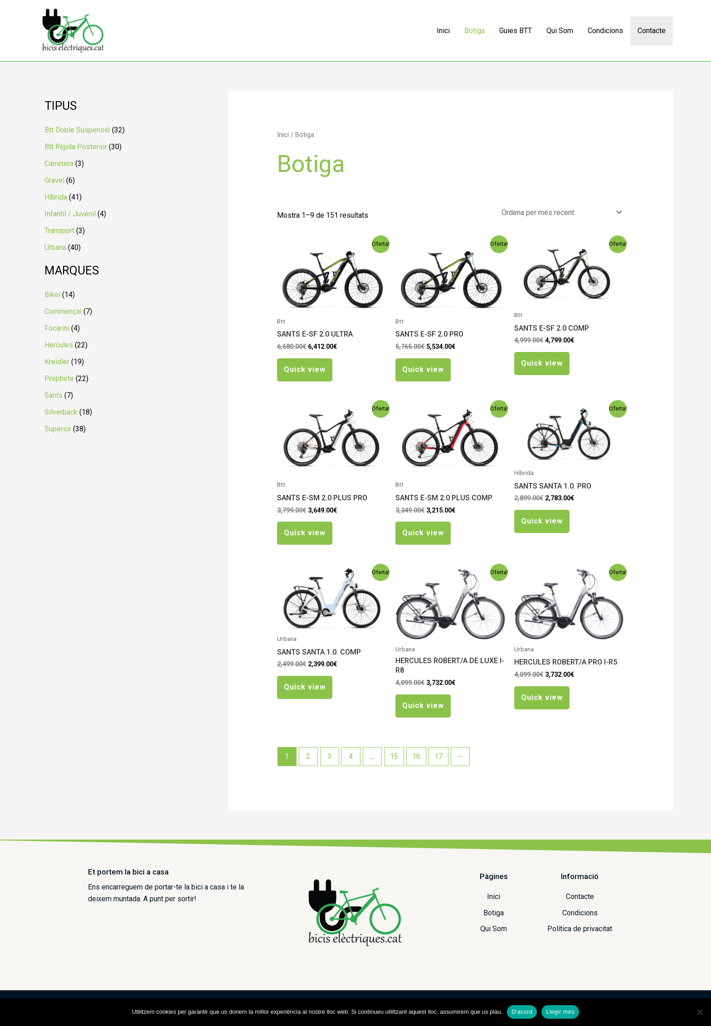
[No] (699, 1011)
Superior (57, 429)
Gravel (54, 180)
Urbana (55, 247)
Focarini (56, 328)
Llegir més (560, 1011)
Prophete (59, 378)
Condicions (605, 30)
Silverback (61, 412)
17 (438, 756)
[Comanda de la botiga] (560, 212)
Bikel (52, 294)
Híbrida (55, 197)
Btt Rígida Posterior (75, 146)
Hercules (58, 345)
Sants (53, 395)
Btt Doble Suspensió (77, 130)
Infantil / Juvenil (70, 214)
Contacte (652, 30)
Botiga (474, 30)
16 (416, 756)
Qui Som (559, 30)
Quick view (305, 369)
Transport (59, 230)
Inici (443, 30)
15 (394, 756)
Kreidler (56, 361)
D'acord (521, 1011)
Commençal (63, 311)
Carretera (58, 163)
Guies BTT (515, 30)
